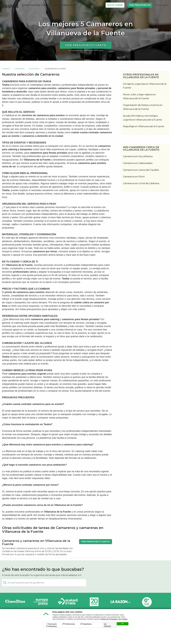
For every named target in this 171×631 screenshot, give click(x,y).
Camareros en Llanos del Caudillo (141, 170)
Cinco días (15, 602)
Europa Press (41, 602)
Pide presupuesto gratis (85, 45)
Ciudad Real (34, 69)
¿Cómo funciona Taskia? (35, 5)
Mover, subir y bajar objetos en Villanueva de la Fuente (139, 96)
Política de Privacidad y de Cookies (113, 619)
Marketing (52, 626)
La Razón (120, 602)
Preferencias (69, 624)
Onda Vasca (147, 602)
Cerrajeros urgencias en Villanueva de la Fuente (144, 86)
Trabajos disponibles (64, 5)
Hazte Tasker (115, 5)
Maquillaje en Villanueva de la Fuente (143, 126)
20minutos (94, 602)
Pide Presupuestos (140, 5)
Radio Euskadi (68, 602)
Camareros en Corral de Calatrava (141, 183)
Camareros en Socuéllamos (138, 156)
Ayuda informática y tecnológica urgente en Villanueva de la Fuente (142, 118)
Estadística (87, 624)
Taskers (5, 69)
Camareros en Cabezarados (137, 163)
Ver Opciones (107, 625)
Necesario (52, 624)
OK (122, 624)
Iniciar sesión (162, 5)
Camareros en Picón (134, 176)
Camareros (19, 69)
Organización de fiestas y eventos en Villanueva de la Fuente (142, 107)
